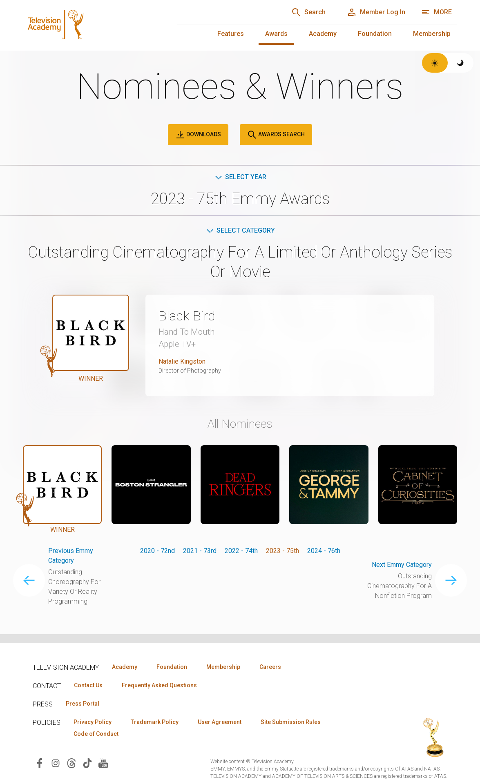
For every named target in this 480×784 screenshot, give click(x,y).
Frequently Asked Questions (159, 685)
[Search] (308, 12)
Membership (432, 34)
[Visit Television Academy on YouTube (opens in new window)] (103, 762)
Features (230, 34)
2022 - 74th (241, 551)
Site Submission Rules (291, 722)
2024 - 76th (323, 551)
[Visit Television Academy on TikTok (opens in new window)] (87, 762)
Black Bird (187, 316)
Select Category (240, 230)
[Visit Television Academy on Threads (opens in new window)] (71, 762)
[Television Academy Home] (92, 24)
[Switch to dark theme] (460, 63)
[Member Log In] (376, 12)
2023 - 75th (282, 551)
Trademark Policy (155, 722)
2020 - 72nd (157, 551)
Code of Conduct (96, 734)
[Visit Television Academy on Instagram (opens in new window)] (56, 762)
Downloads (198, 135)
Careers (270, 667)
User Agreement (219, 722)
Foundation (375, 34)
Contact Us (88, 685)
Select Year (240, 177)
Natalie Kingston (182, 361)
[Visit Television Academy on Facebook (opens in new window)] (40, 762)
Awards (276, 34)
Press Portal (82, 703)
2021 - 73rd (200, 551)
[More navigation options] (436, 12)
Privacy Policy (93, 722)
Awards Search (276, 135)
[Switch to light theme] (435, 63)
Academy (323, 34)
